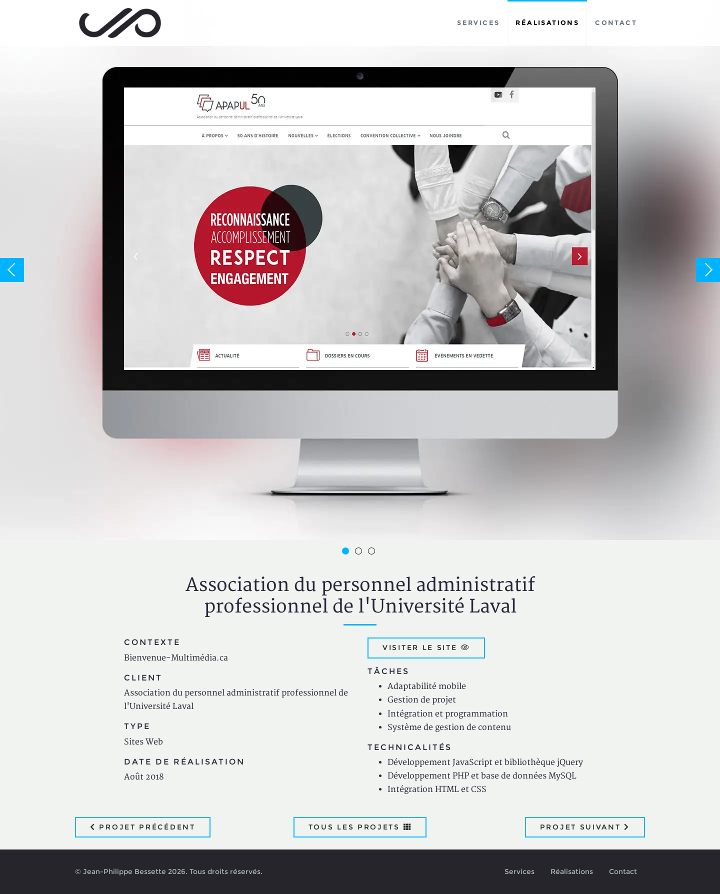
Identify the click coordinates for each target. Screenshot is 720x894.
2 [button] (360, 553)
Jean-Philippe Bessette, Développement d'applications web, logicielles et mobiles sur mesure (120, 23)
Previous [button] (12, 270)
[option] (360, 270)
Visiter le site (426, 647)
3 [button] (373, 553)
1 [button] (347, 553)
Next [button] (708, 270)
